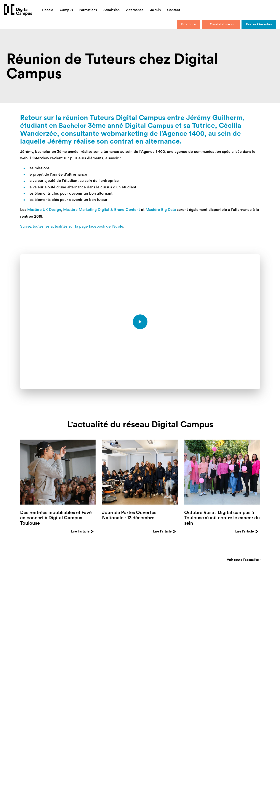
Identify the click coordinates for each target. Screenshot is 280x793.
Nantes (115, 609)
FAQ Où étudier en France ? (160, 643)
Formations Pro (153, 630)
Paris (114, 616)
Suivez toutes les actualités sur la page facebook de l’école (71, 225)
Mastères (149, 623)
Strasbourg (118, 636)
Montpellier (89, 630)
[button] (160, 695)
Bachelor (73, 125)
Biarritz (86, 609)
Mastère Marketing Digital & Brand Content (101, 209)
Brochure (188, 24)
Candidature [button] (222, 24)
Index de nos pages (155, 650)
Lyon (85, 623)
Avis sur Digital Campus (158, 664)
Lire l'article (83, 531)
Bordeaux (88, 616)
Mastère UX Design (44, 209)
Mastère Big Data (161, 209)
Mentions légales (239, 687)
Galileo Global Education (148, 687)
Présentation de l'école (157, 609)
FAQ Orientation (153, 636)
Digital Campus (151, 125)
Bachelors (149, 616)
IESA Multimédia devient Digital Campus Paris (196, 687)
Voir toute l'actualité (243, 560)
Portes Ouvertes (259, 24)
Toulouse (117, 630)
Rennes (115, 623)
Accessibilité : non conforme (136, 694)
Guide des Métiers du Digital (161, 657)
